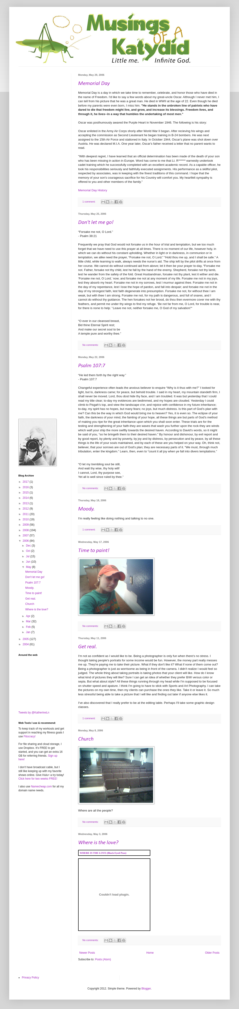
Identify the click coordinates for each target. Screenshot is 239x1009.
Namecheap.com (41, 786)
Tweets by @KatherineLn (33, 712)
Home (150, 952)
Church (86, 739)
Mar (28, 621)
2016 (26, 487)
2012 (26, 508)
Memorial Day (94, 83)
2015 (26, 492)
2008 (26, 530)
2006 (26, 540)
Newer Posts (87, 952)
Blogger (146, 988)
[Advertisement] (41, 96)
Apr (28, 616)
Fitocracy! (30, 736)
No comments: (91, 345)
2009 (26, 524)
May (29, 567)
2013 (26, 503)
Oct (28, 550)
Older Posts (212, 952)
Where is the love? (98, 843)
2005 (26, 639)
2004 (26, 644)
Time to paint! (93, 550)
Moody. (86, 509)
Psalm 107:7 (91, 366)
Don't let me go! (96, 222)
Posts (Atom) (103, 959)
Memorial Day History (92, 190)
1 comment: (89, 201)
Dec (29, 545)
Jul (28, 556)
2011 (26, 514)
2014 (26, 497)
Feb (28, 627)
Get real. (87, 647)
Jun (28, 561)
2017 (26, 481)
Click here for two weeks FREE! (37, 778)
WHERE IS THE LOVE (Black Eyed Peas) (103, 852)
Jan (28, 632)
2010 (26, 519)
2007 (26, 535)
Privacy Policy (30, 977)
